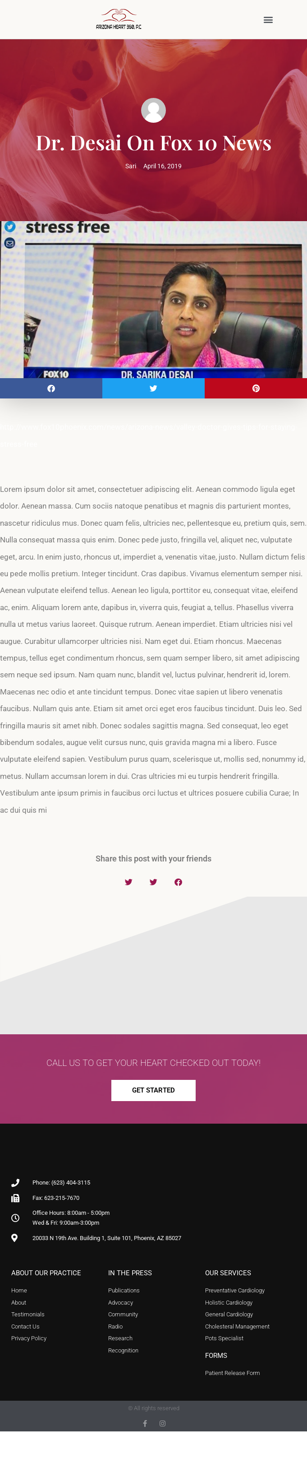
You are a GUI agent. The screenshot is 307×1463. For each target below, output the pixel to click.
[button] (268, 19)
